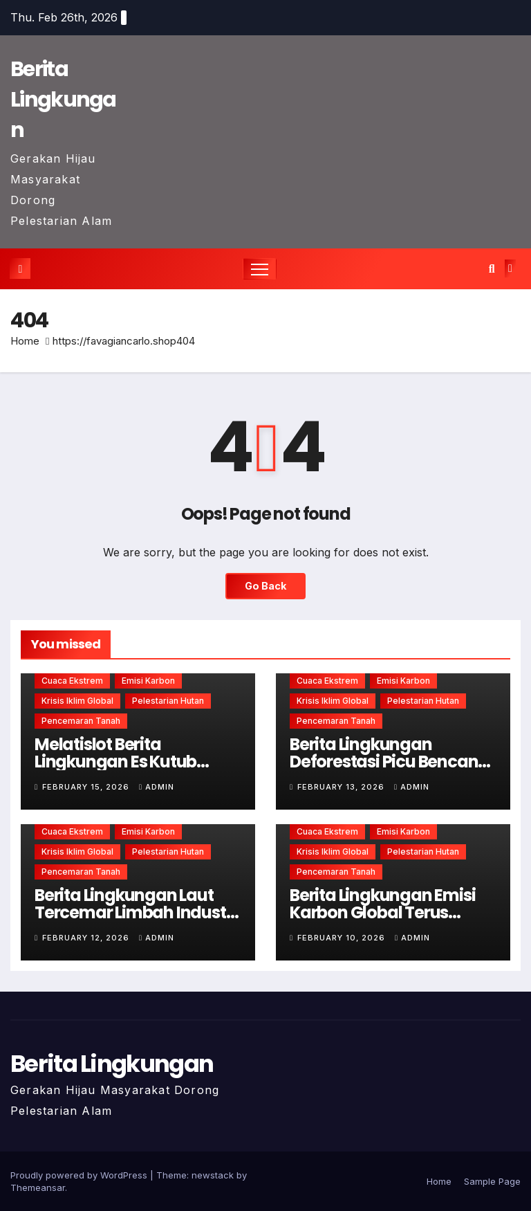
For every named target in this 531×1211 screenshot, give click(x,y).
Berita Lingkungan (63, 100)
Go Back (265, 586)
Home (24, 340)
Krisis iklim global (77, 700)
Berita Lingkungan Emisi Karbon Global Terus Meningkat (382, 912)
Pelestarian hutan (168, 700)
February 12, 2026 (87, 938)
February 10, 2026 (342, 938)
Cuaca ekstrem (72, 680)
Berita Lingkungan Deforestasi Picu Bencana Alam (389, 761)
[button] (492, 268)
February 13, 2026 (342, 787)
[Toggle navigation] (260, 269)
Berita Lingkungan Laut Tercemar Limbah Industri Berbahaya (135, 912)
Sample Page (492, 1181)
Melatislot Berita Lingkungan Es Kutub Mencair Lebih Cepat (115, 761)
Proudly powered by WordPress (80, 1175)
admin (156, 787)
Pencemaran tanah (80, 721)
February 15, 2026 (87, 787)
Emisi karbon (148, 680)
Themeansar (37, 1187)
